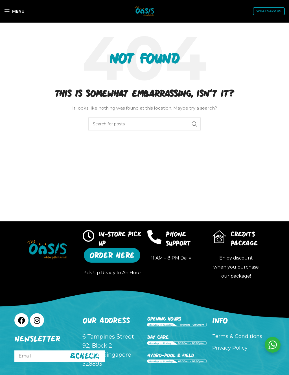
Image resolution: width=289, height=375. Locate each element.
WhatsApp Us (268, 11)
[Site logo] (144, 11)
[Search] (144, 123)
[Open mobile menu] (14, 11)
